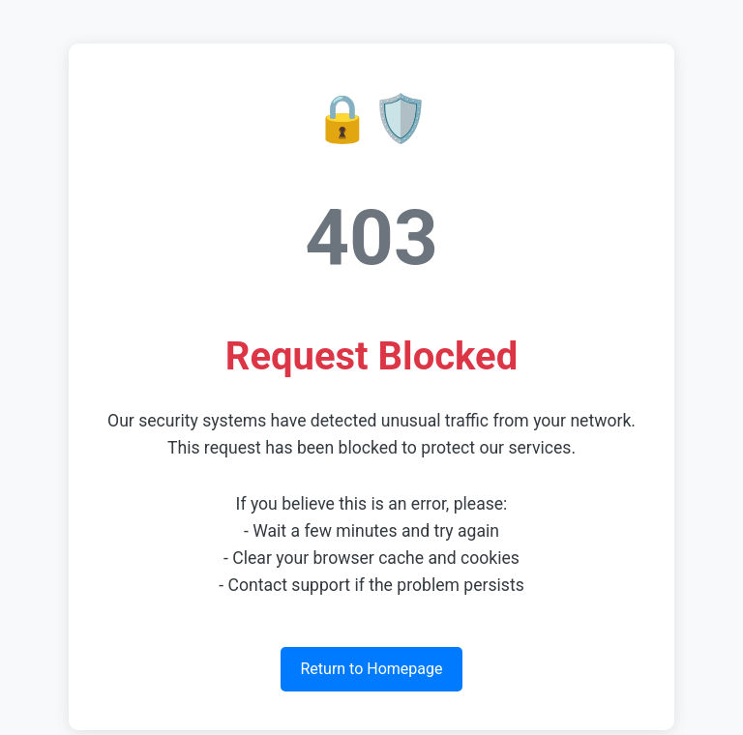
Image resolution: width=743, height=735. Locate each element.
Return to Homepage (371, 669)
